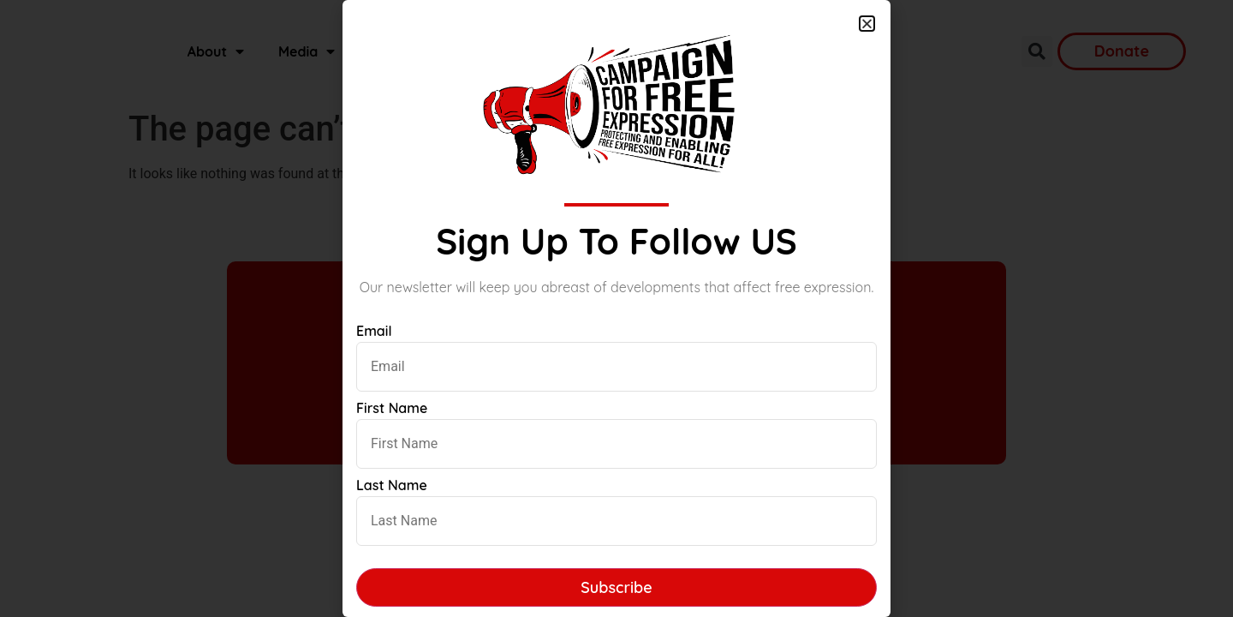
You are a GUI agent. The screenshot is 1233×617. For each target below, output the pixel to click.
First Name (391, 408)
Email (374, 331)
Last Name (391, 485)
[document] (616, 308)
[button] (867, 23)
